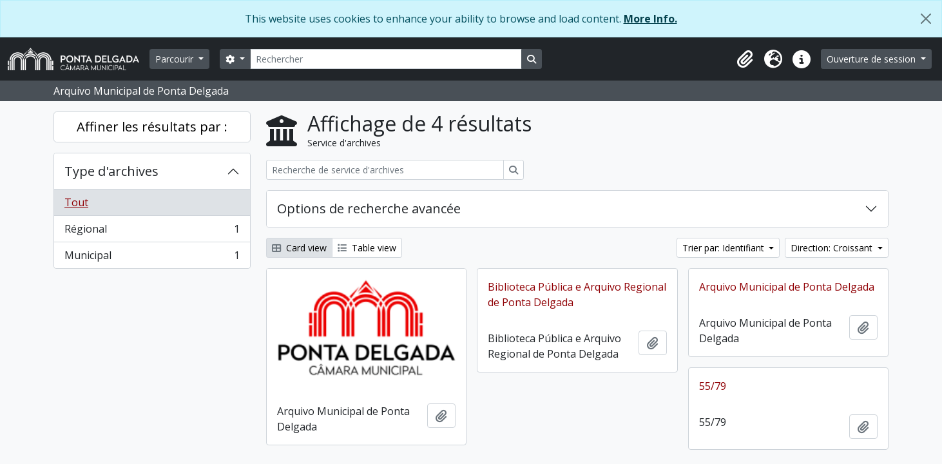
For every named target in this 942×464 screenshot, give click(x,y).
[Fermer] (925, 19)
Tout (76, 202)
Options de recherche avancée (369, 208)
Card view (299, 248)
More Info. (650, 19)
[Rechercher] (386, 59)
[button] (745, 59)
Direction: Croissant (833, 248)
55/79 (712, 386)
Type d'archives (111, 171)
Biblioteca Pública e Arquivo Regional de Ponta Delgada (577, 294)
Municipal (152, 257)
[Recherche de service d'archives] (385, 170)
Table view (367, 248)
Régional (152, 231)
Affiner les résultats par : (152, 126)
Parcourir (175, 59)
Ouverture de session (872, 59)
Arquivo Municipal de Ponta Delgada (786, 287)
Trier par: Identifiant (724, 248)
